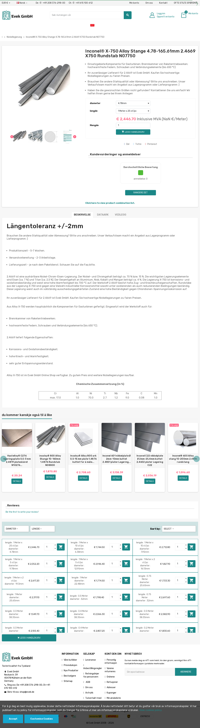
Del (126, 144)
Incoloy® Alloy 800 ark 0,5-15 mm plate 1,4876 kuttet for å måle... (83, 458)
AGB (87, 682)
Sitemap (68, 681)
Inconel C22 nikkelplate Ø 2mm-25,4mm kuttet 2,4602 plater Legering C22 (150, 460)
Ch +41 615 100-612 (81, 3)
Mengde (94, 125)
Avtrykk (89, 693)
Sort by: (155, 529)
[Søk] (91, 15)
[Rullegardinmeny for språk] (22, 3)
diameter (95, 103)
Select (169, 529)
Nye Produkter (71, 671)
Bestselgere (70, 676)
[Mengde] (133, 125)
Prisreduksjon (70, 665)
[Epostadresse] (150, 672)
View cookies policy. (150, 710)
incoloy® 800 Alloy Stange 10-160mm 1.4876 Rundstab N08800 (50, 460)
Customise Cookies (41, 719)
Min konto (134, 3)
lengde (94, 111)
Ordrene (111, 677)
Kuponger (111, 693)
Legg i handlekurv (61, 547)
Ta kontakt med (93, 698)
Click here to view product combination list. (110, 203)
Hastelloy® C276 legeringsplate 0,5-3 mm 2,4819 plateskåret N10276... (17, 460)
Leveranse (90, 660)
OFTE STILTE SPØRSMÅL (186, 3)
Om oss (149, 3)
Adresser (111, 687)
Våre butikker (70, 660)
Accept (13, 719)
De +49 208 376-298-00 (51, 3)
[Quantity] (49, 547)
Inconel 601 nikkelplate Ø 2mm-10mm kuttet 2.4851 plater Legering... (116, 458)
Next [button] (196, 459)
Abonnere (185, 672)
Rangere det (140, 192)
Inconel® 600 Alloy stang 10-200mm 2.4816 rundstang (183, 458)
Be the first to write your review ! (22, 512)
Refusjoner (112, 682)
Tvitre (137, 144)
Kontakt (163, 3)
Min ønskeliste (114, 698)
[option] (17, 457)
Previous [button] (3, 459)
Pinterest (151, 144)
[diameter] (133, 103)
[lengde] (133, 111)
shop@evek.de (27, 692)
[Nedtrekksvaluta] (6, 3)
